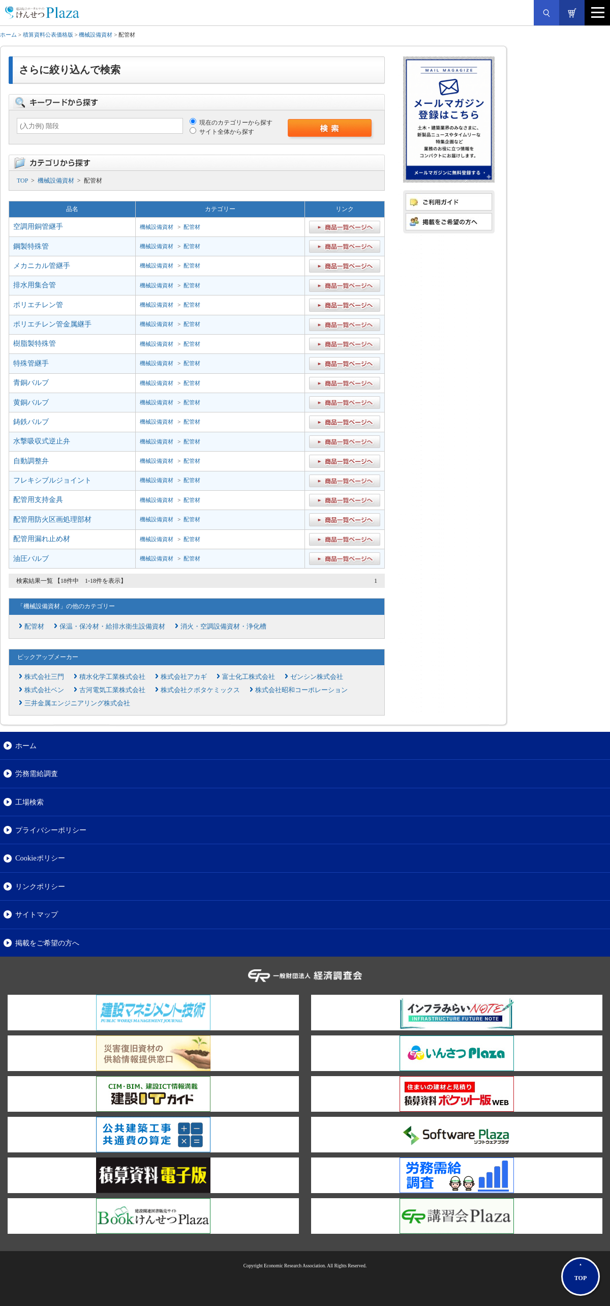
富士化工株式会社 (248, 676)
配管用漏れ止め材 (41, 539)
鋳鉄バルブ (31, 422)
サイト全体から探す (222, 131)
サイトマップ (36, 914)
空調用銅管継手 (38, 226)
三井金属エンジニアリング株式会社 (77, 703)
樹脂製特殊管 (34, 343)
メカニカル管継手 (41, 266)
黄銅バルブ (31, 402)
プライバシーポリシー (50, 830)
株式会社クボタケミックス (200, 690)
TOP (22, 180)
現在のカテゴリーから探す (231, 122)
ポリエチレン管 (38, 305)
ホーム (8, 35)
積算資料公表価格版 (48, 35)
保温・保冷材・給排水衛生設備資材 (112, 626)
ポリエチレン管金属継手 (52, 324)
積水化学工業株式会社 (112, 676)
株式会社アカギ (184, 676)
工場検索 (29, 802)
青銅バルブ (31, 383)
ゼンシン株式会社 (316, 676)
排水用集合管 (34, 285)
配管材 (192, 227)
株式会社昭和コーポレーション (301, 690)
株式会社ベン (44, 690)
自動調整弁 (31, 461)
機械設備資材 (95, 35)
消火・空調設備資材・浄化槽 (223, 626)
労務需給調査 (36, 773)
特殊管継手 (31, 363)
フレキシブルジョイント (52, 480)
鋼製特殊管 (31, 246)
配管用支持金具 (38, 499)
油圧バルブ (31, 558)
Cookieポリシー (40, 858)
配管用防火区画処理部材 (52, 519)
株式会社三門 (44, 676)
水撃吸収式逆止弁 (41, 441)
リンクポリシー (40, 886)
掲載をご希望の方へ (47, 943)
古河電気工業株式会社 (112, 690)
